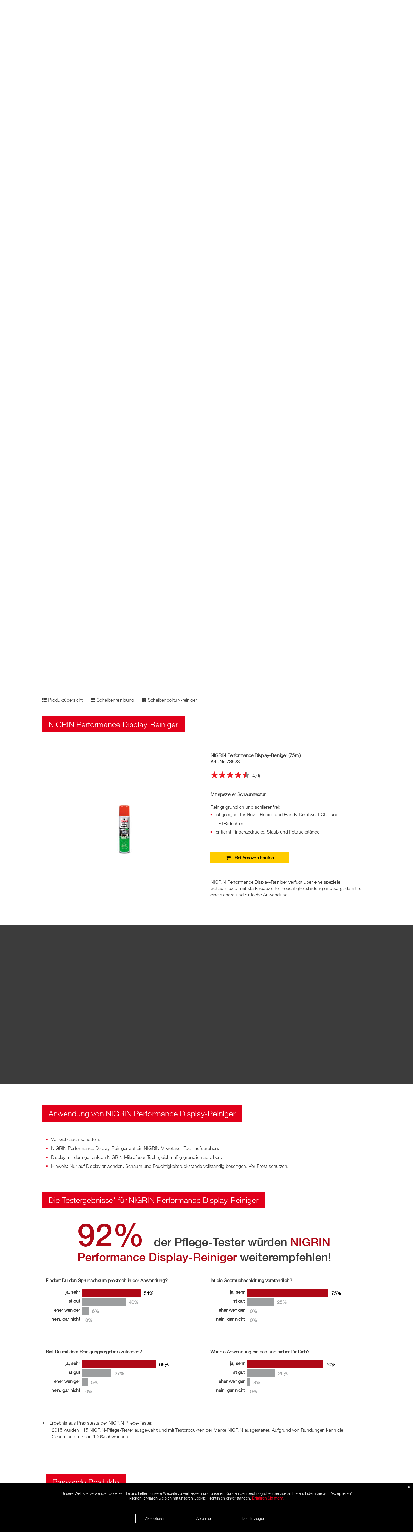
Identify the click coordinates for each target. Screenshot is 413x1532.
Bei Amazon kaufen (250, 857)
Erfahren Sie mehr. (268, 1498)
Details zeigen (253, 1518)
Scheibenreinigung (112, 700)
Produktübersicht (62, 700)
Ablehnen (204, 1518)
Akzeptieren (155, 1518)
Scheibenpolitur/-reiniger (169, 700)
